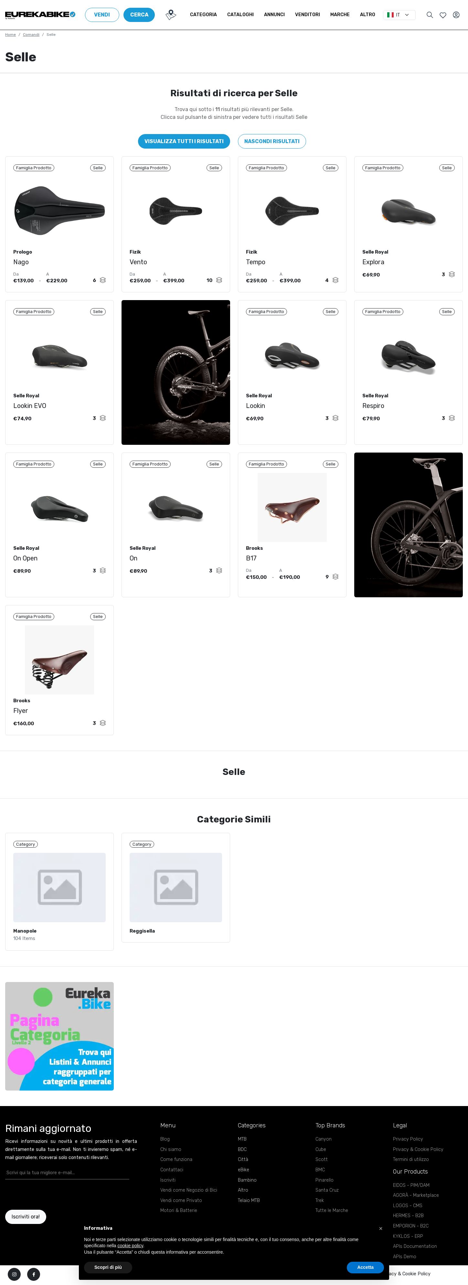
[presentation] (43, 1200)
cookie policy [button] (130, 1245)
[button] (381, 1228)
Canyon (323, 1144)
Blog (165, 1144)
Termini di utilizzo (411, 1165)
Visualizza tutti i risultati (184, 141)
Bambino (247, 1185)
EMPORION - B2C (411, 1231)
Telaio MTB (249, 1206)
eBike (243, 1175)
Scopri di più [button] (108, 1267)
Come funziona (176, 1165)
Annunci (279, 14)
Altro (372, 14)
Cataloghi (245, 14)
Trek (319, 1206)
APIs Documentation (415, 1252)
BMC (320, 1175)
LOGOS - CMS (407, 1211)
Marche (345, 14)
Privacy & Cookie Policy (418, 1155)
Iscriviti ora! (26, 1222)
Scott (321, 1165)
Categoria (208, 14)
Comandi (31, 34)
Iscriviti (168, 1185)
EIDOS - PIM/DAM (411, 1190)
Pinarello (324, 1185)
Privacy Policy (408, 1144)
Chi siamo (170, 1155)
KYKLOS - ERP (408, 1242)
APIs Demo (404, 1262)
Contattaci (171, 1175)
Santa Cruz (327, 1195)
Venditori (312, 14)
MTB (242, 1144)
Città (243, 1165)
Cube (320, 1155)
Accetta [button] (365, 1267)
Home (10, 34)
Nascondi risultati (272, 141)
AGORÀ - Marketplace (416, 1201)
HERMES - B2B (408, 1221)
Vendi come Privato (181, 1206)
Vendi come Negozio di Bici (188, 1195)
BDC (242, 1155)
